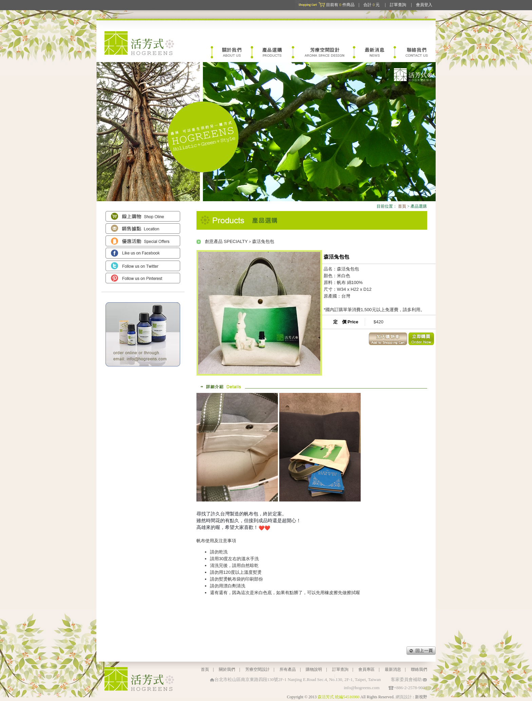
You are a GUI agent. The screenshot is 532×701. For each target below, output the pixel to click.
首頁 (402, 206)
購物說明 (314, 669)
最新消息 (393, 669)
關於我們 (227, 669)
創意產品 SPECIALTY (226, 241)
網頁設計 (404, 697)
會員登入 (424, 4)
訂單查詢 (398, 4)
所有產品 (288, 669)
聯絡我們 (419, 669)
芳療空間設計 (257, 669)
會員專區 (366, 669)
